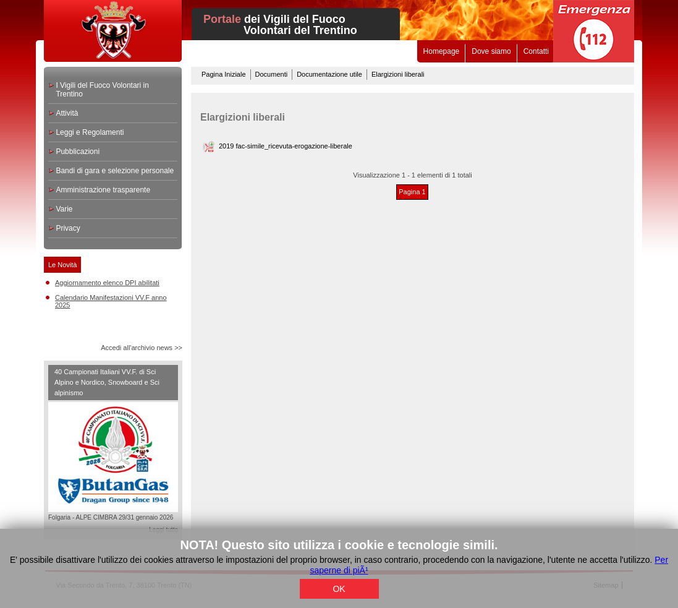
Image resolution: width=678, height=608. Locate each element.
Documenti (271, 74)
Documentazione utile (329, 74)
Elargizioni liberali (398, 74)
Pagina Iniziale (223, 74)
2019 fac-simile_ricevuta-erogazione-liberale (285, 146)
